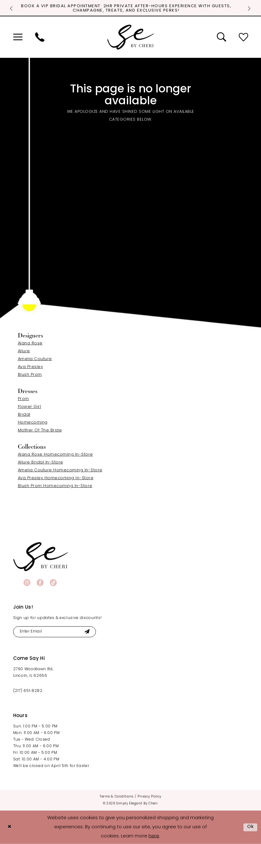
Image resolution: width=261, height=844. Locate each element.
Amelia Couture (35, 359)
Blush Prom (30, 375)
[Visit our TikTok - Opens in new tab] (53, 582)
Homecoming (33, 422)
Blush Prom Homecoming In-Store (55, 486)
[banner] (40, 556)
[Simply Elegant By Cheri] (130, 37)
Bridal (24, 415)
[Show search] (221, 37)
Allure (24, 351)
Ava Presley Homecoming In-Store (56, 478)
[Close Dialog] (9, 827)
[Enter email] (54, 631)
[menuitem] (18, 37)
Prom (23, 399)
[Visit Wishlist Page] (243, 37)
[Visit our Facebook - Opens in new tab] (40, 582)
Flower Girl (29, 407)
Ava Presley (30, 367)
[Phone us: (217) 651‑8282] (40, 37)
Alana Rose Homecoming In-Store (55, 454)
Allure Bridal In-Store (40, 462)
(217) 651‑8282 (28, 691)
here (154, 836)
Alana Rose (30, 343)
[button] (18, 37)
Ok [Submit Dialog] (250, 827)
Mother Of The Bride (40, 430)
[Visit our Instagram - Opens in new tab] (26, 582)
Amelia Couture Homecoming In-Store (60, 470)
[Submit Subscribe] (87, 631)
